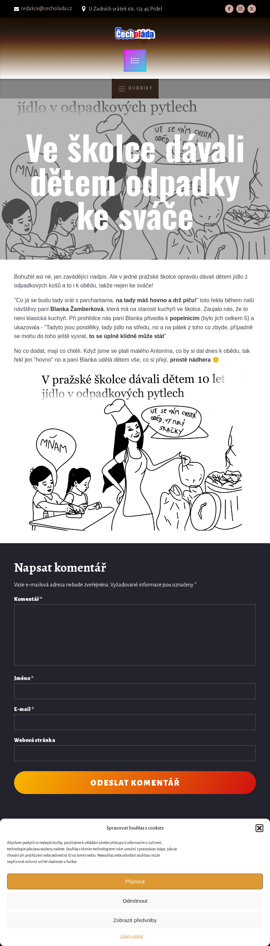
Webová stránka (34, 740)
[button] (259, 828)
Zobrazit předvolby (134, 920)
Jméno (23, 678)
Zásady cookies (131, 936)
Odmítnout (135, 901)
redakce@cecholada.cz (46, 8)
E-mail (24, 709)
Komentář (28, 599)
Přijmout (134, 881)
